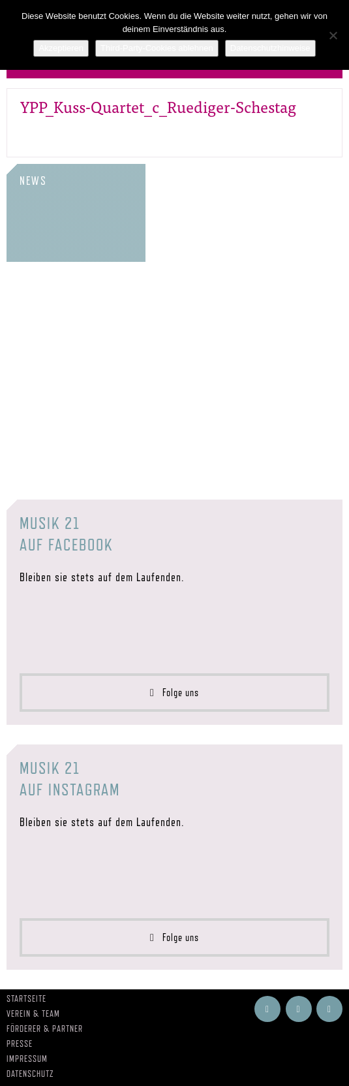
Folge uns (174, 692)
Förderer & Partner (45, 1028)
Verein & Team (33, 1013)
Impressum (27, 1058)
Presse (20, 1043)
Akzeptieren (60, 48)
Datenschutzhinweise (270, 48)
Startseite (26, 998)
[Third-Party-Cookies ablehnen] (332, 35)
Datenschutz (30, 1073)
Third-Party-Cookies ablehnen (156, 48)
